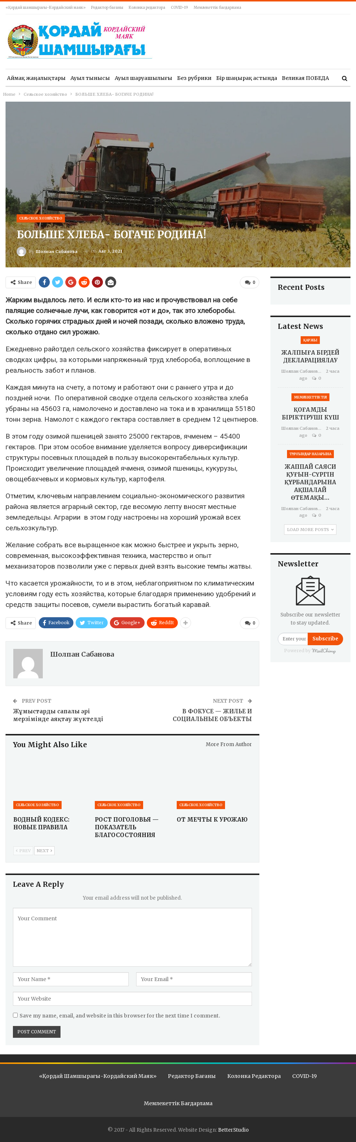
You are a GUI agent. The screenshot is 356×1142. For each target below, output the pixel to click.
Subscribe (325, 639)
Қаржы (310, 340)
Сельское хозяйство (40, 218)
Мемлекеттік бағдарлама (217, 7)
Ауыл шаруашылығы (143, 78)
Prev (23, 850)
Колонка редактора (147, 7)
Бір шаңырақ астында (246, 78)
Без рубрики (194, 78)
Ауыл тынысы (90, 78)
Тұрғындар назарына (310, 454)
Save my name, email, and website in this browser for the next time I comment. (120, 1016)
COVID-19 (179, 7)
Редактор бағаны (107, 7)
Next (44, 850)
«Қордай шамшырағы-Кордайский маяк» (46, 7)
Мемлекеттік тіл (310, 397)
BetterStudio (233, 1130)
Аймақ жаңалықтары (36, 78)
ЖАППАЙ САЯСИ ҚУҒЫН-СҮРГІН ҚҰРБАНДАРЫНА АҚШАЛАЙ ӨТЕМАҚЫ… (310, 482)
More (289, 78)
